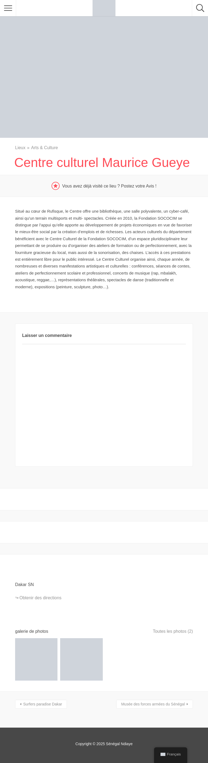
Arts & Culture (44, 147)
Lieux (20, 147)
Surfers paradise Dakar (42, 704)
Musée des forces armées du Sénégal (153, 704)
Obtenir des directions (40, 597)
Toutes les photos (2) (173, 631)
